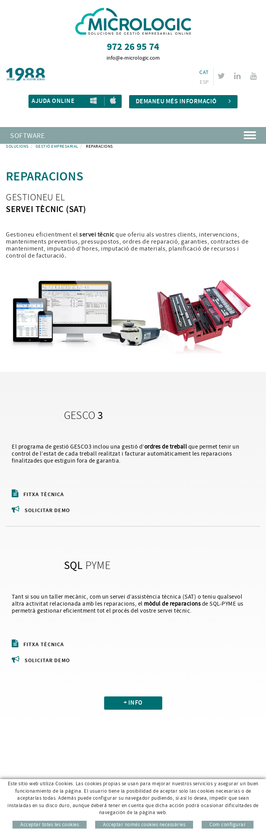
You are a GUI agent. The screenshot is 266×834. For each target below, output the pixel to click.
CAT (204, 72)
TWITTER (222, 76)
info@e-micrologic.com (133, 58)
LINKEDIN (238, 76)
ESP (204, 82)
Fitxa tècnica (38, 494)
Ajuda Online (53, 101)
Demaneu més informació (183, 101)
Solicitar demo (41, 510)
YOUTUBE (254, 76)
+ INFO (133, 703)
